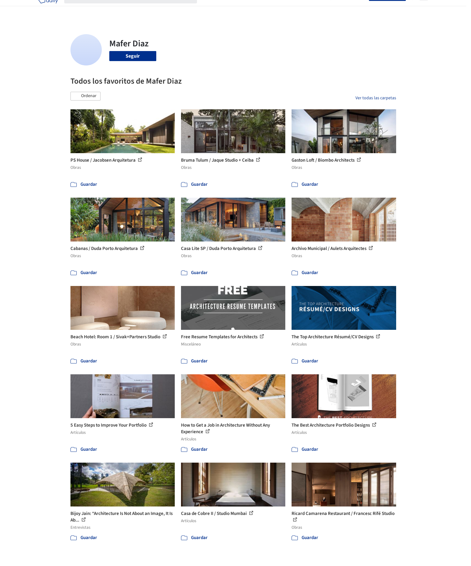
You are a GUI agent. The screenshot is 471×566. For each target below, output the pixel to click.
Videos (317, 8)
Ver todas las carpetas (375, 98)
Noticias (296, 8)
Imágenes (231, 8)
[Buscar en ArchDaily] (135, 9)
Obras (209, 8)
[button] (85, 96)
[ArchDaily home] (48, 9)
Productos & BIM (264, 8)
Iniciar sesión (351, 8)
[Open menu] (424, 9)
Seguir (133, 56)
